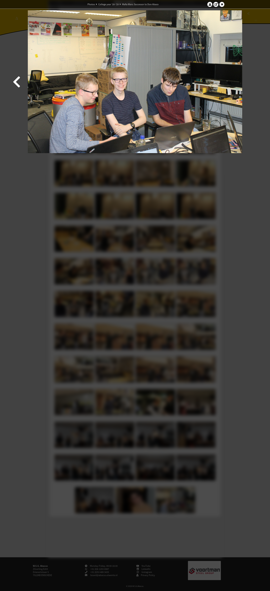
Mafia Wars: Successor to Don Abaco (140, 4)
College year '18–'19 (108, 4)
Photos (91, 4)
